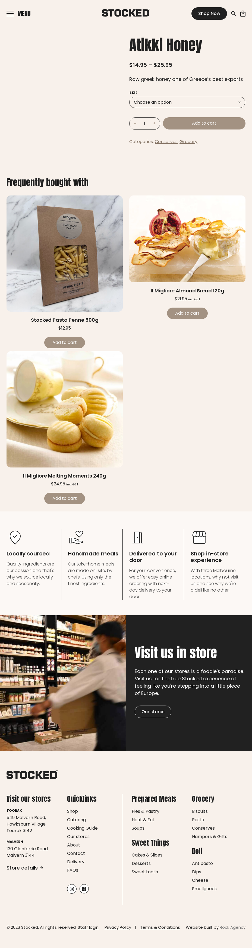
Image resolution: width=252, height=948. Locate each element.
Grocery (188, 141)
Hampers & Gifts (209, 836)
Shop (72, 811)
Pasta (198, 820)
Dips (196, 872)
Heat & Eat (143, 820)
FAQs (72, 870)
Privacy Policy (118, 927)
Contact (76, 853)
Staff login (88, 927)
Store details (25, 867)
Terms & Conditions (160, 927)
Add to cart (204, 123)
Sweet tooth (145, 872)
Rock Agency (232, 927)
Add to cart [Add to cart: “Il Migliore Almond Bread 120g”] (187, 313)
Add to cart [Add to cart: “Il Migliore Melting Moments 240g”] (64, 498)
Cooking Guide (82, 828)
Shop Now (209, 13)
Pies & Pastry (145, 811)
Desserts (141, 863)
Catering (76, 820)
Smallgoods (204, 889)
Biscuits (200, 811)
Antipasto (202, 863)
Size (133, 92)
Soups (138, 828)
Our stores (153, 712)
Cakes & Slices (147, 855)
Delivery (75, 862)
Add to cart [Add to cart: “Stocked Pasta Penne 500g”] (64, 342)
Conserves (166, 141)
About (73, 845)
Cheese (200, 880)
